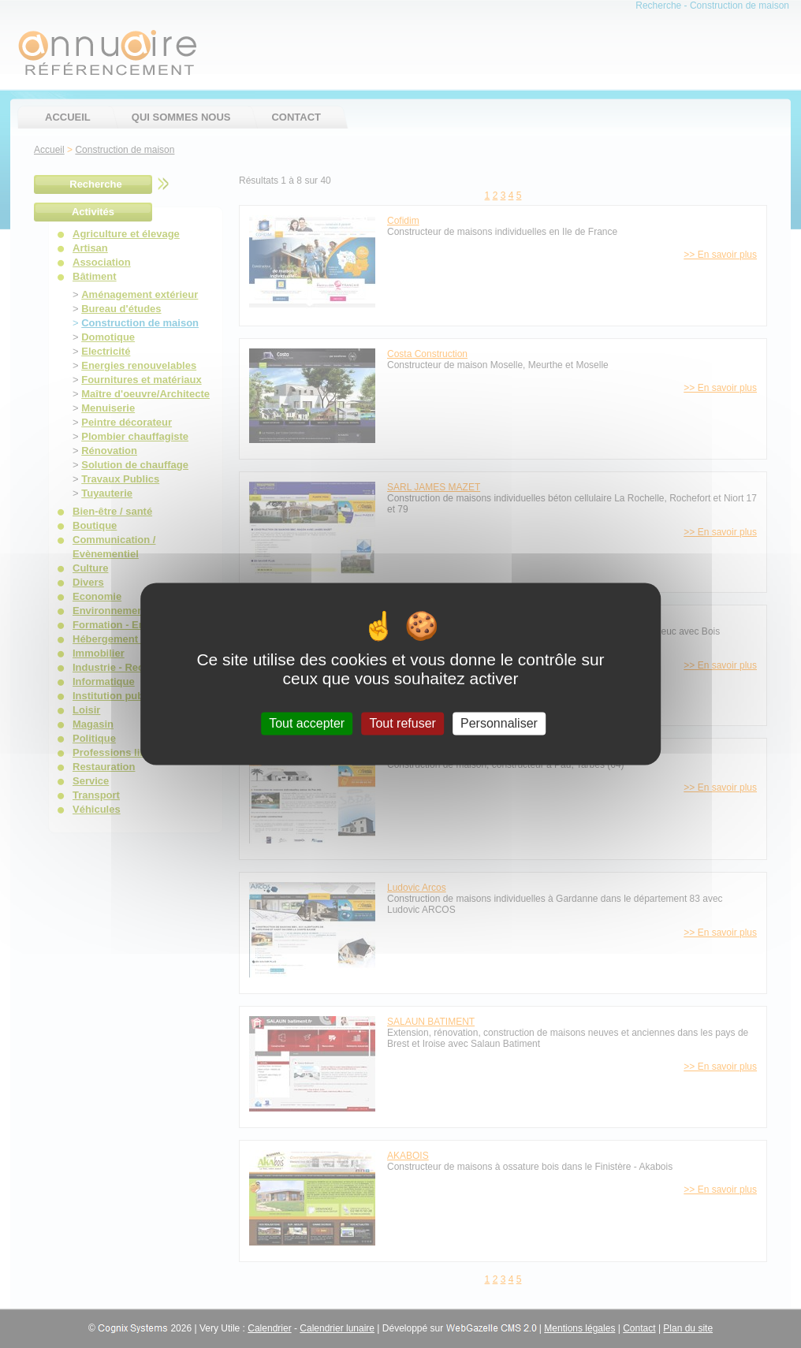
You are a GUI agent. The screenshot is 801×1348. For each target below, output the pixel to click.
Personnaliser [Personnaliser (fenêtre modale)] (499, 723)
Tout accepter (307, 723)
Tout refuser (402, 723)
